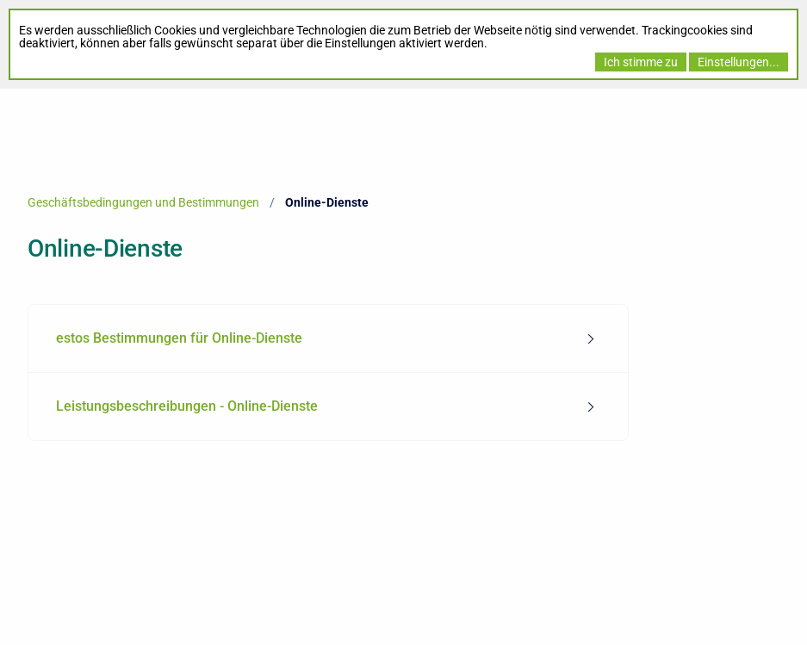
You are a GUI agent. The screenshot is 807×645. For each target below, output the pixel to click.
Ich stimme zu (641, 62)
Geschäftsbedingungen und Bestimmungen (143, 202)
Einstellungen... (738, 62)
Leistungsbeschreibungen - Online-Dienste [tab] (187, 406)
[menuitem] (328, 339)
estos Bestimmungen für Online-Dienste (179, 338)
